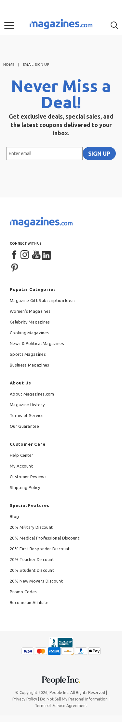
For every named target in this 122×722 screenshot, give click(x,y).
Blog (14, 516)
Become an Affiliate (29, 602)
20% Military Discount (31, 527)
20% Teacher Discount (32, 559)
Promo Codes (23, 591)
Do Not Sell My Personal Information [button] (74, 699)
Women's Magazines (30, 311)
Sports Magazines (28, 354)
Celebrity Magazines (30, 322)
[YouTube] (36, 255)
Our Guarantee (24, 426)
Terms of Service (27, 415)
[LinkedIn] (47, 255)
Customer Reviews (28, 476)
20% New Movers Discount (36, 581)
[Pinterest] (15, 267)
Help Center (21, 455)
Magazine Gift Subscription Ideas (43, 300)
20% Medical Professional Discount (44, 538)
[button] (9, 25)
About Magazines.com (32, 394)
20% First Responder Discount (40, 548)
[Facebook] (15, 255)
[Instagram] (25, 255)
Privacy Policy (24, 699)
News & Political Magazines (37, 343)
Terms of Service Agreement (61, 705)
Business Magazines (29, 365)
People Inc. (59, 692)
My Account (21, 466)
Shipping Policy (25, 487)
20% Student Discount (32, 570)
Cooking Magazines (29, 332)
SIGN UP (99, 153)
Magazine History (27, 404)
